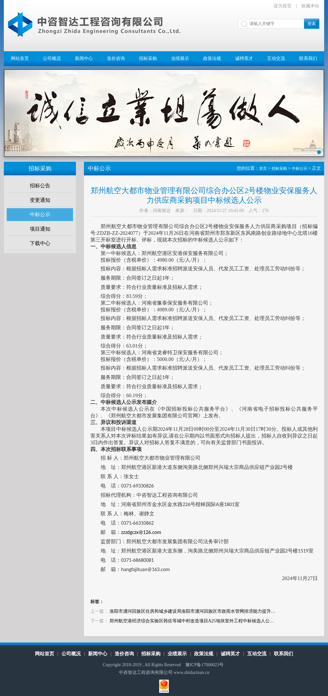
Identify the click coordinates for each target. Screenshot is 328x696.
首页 (263, 168)
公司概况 (52, 58)
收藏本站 (310, 6)
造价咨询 (116, 58)
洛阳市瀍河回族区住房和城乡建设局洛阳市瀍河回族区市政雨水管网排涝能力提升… (192, 611)
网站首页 (20, 58)
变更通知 (40, 200)
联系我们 (308, 58)
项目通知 (40, 229)
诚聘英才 (244, 58)
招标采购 (148, 58)
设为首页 (282, 6)
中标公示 (40, 214)
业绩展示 (180, 58)
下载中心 (40, 243)
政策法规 (212, 58)
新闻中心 (84, 58)
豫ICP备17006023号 (204, 664)
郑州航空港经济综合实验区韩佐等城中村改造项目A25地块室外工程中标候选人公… (192, 620)
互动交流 (276, 58)
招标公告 (40, 185)
